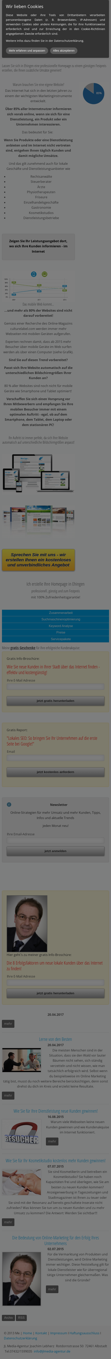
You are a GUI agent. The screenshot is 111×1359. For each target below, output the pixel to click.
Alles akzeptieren (64, 50)
